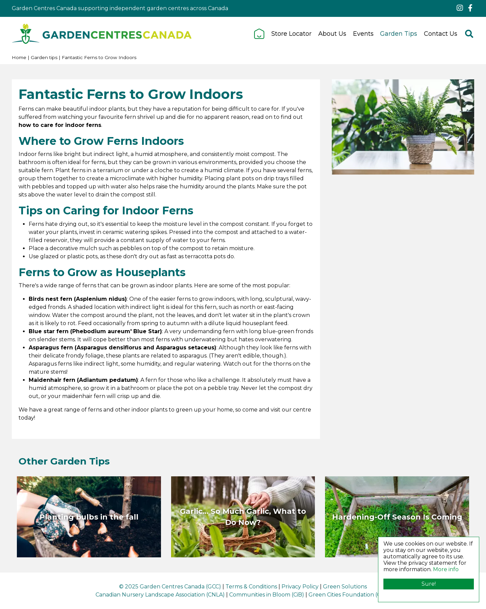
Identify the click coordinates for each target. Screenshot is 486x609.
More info (446, 569)
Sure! (429, 584)
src (469, 34)
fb (470, 8)
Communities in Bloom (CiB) (266, 594)
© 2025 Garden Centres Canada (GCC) (170, 586)
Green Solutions (345, 586)
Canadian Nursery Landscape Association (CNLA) (160, 594)
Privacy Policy (300, 586)
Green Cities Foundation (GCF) (349, 594)
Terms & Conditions (251, 586)
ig (460, 8)
